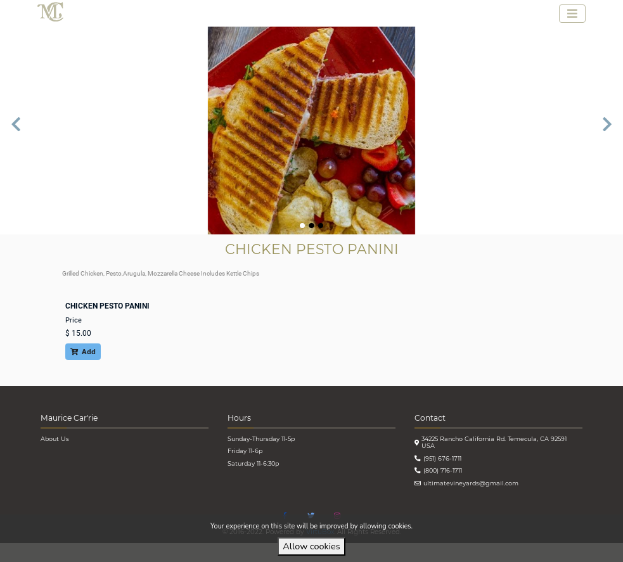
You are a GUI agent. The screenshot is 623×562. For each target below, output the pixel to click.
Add (83, 351)
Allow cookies (311, 546)
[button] (16, 130)
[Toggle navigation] (572, 13)
